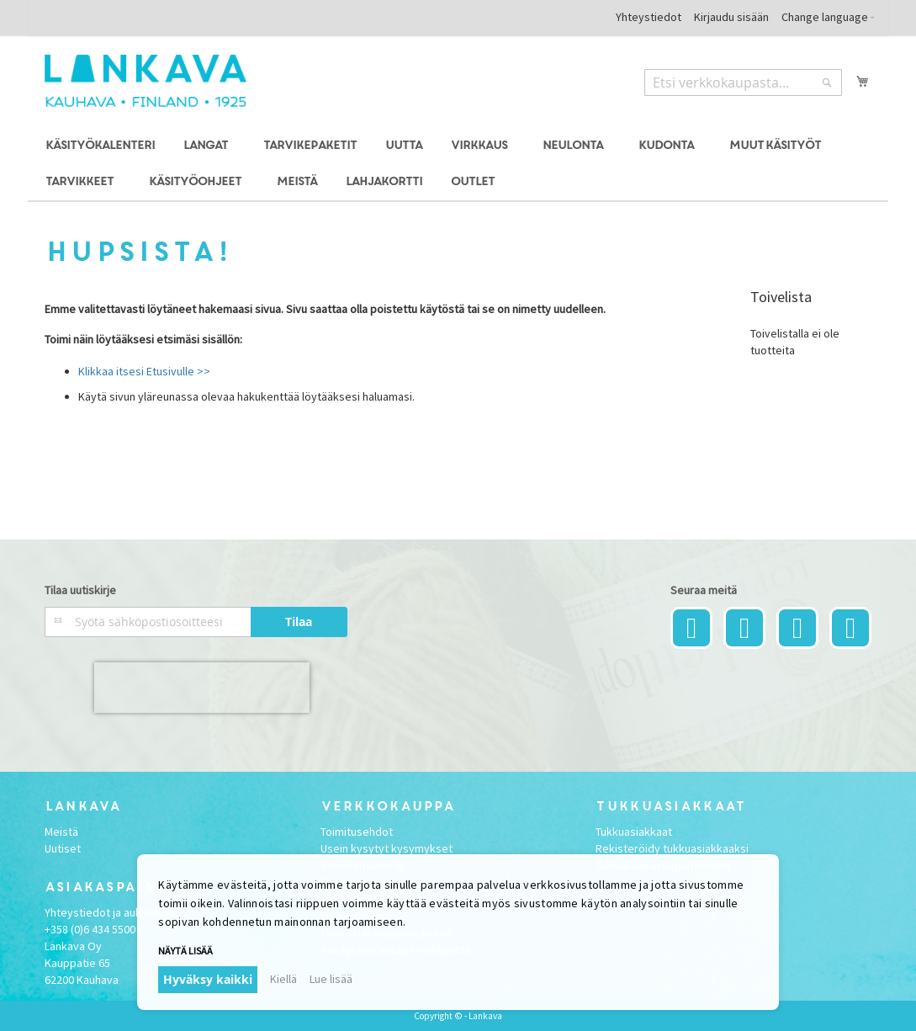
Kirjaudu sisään (731, 16)
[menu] (458, 164)
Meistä (61, 831)
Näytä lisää (185, 950)
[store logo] (145, 81)
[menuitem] (99, 146)
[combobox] (743, 82)
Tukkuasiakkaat (634, 831)
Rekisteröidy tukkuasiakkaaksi (672, 848)
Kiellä (283, 978)
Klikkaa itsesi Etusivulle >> (144, 371)
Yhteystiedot (648, 16)
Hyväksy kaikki (207, 979)
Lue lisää (331, 978)
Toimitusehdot (356, 831)
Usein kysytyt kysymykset (386, 848)
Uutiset (63, 848)
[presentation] (202, 687)
